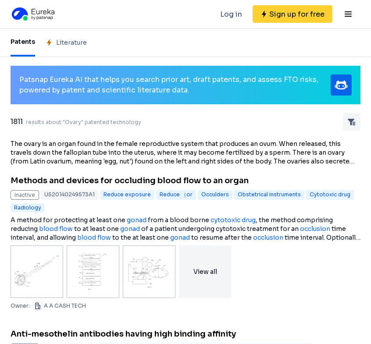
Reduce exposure (127, 194)
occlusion (315, 229)
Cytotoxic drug (330, 194)
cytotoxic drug (233, 220)
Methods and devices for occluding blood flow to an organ (130, 180)
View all (205, 272)
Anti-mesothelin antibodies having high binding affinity (123, 334)
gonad (136, 220)
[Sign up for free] (292, 14)
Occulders (215, 194)
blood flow (56, 229)
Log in (231, 14)
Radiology (27, 207)
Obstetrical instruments (269, 194)
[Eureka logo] (32, 14)
